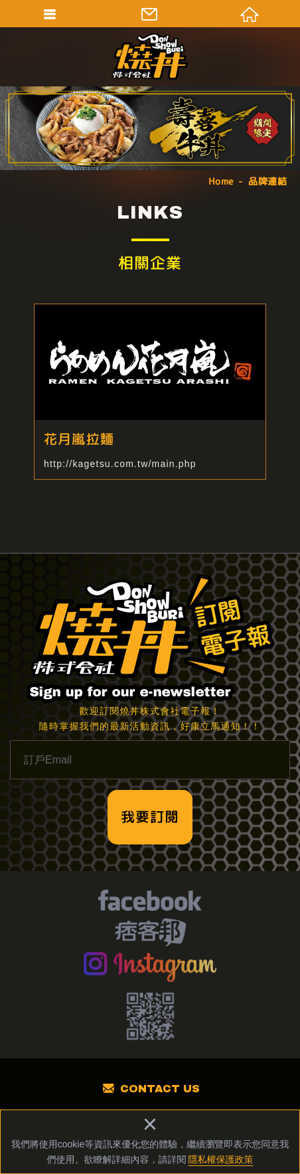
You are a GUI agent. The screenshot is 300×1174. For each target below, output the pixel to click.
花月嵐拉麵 (150, 392)
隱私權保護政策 (221, 1159)
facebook (150, 902)
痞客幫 (150, 934)
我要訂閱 (150, 817)
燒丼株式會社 (150, 56)
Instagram (150, 966)
